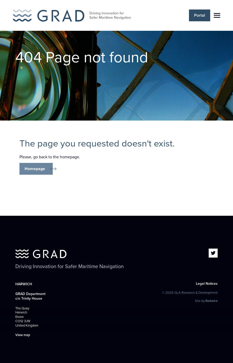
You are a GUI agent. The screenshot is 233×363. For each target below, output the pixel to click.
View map (22, 335)
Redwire (211, 301)
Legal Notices (207, 283)
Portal (199, 15)
